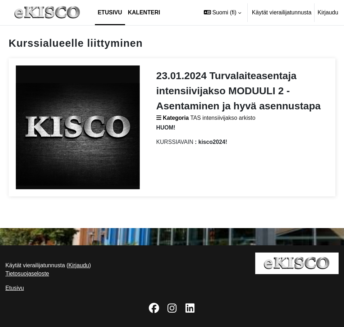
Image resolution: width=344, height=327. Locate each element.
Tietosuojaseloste (27, 274)
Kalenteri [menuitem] (144, 12)
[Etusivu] (47, 12)
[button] (222, 12)
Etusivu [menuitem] (110, 12)
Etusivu (14, 288)
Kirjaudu (327, 12)
